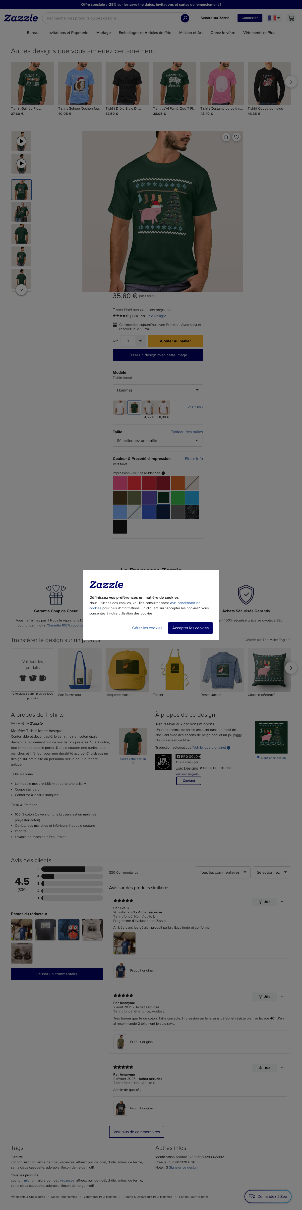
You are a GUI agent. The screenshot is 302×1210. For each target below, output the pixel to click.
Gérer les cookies (147, 627)
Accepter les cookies (190, 627)
